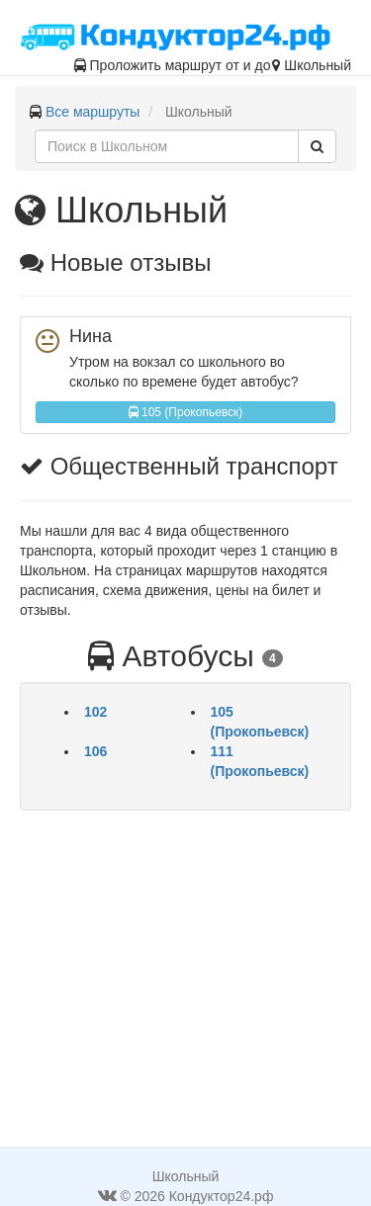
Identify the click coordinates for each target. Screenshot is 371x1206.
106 (95, 751)
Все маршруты (93, 112)
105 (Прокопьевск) (186, 412)
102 (95, 712)
